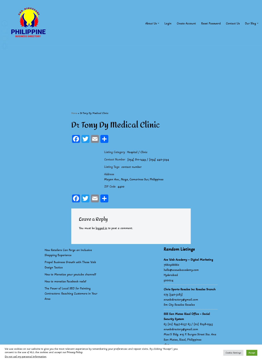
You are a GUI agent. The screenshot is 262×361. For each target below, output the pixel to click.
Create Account (186, 23)
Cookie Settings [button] (233, 352)
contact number (131, 167)
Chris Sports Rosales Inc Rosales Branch (189, 289)
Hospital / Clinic (137, 152)
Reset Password (210, 23)
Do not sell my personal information (25, 356)
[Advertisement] (131, 73)
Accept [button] (252, 352)
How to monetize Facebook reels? (65, 282)
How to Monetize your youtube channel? (70, 275)
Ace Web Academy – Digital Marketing (188, 260)
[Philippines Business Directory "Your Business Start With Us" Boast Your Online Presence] (29, 23)
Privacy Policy (74, 352)
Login (167, 23)
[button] (158, 23)
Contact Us (233, 23)
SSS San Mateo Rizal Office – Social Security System (187, 316)
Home (74, 113)
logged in (101, 228)
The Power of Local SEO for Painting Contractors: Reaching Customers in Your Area (71, 294)
